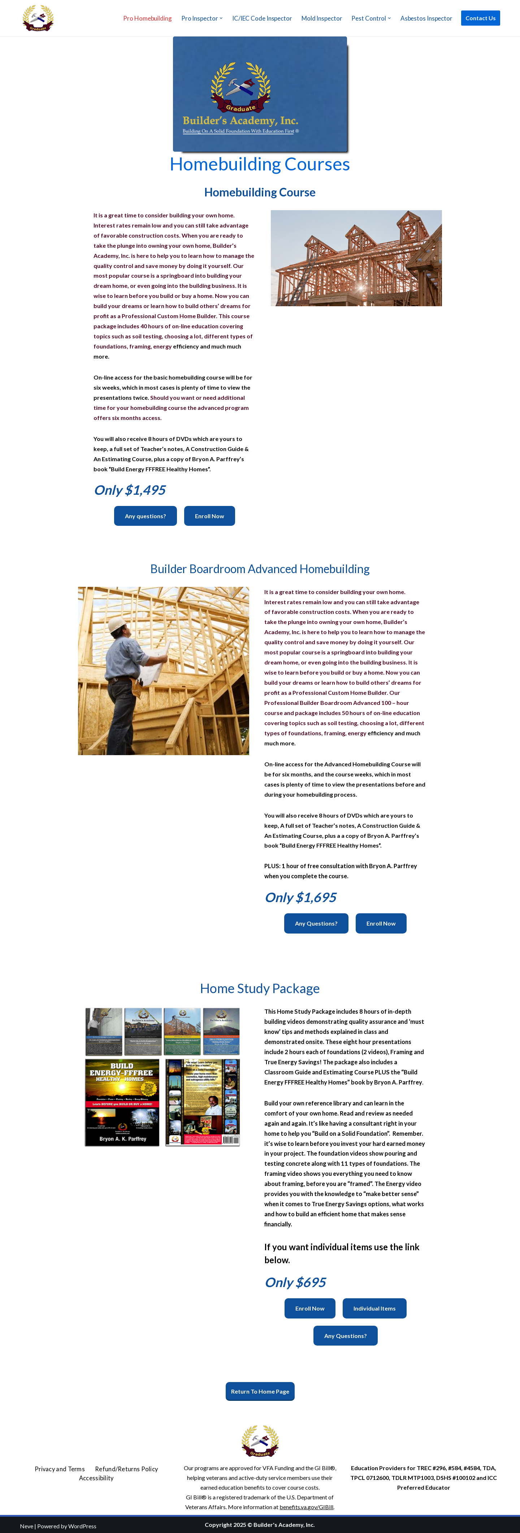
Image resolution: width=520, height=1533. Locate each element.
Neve (26, 1523)
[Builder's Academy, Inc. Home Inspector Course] (38, 18)
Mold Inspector (322, 18)
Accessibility (96, 1475)
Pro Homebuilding (147, 18)
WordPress (82, 1523)
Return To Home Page (260, 1389)
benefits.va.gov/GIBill (306, 1505)
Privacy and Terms (62, 1466)
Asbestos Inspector (426, 18)
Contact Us (480, 17)
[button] (221, 18)
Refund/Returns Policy (125, 1466)
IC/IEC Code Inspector (262, 18)
